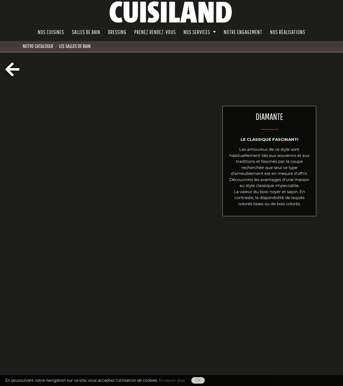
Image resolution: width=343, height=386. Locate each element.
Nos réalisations (287, 32)
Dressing (117, 32)
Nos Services (197, 32)
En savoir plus (172, 380)
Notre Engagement (243, 32)
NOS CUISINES (51, 32)
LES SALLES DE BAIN (75, 46)
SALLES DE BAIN (86, 32)
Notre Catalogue (38, 46)
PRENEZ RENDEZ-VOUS (155, 32)
